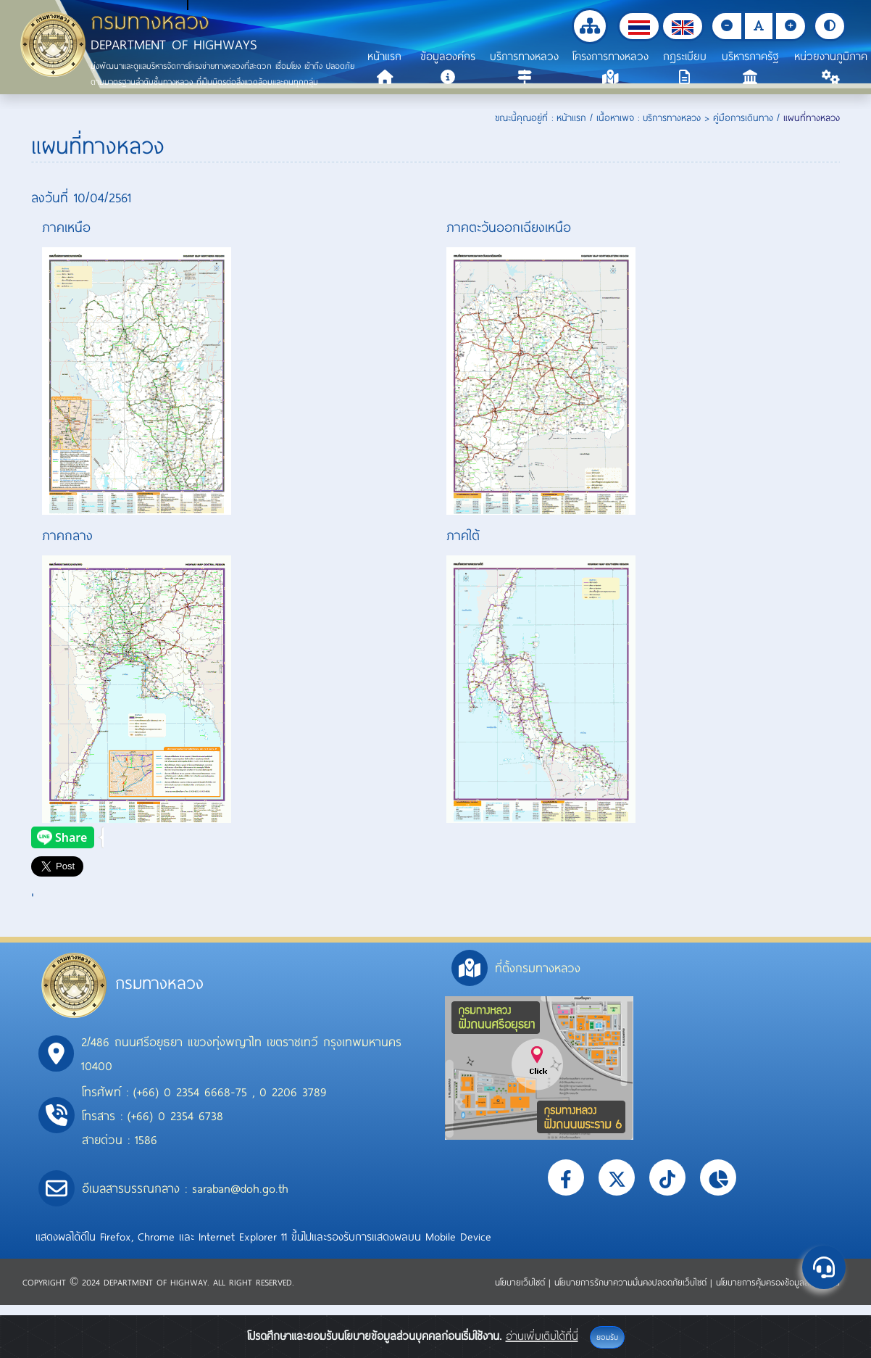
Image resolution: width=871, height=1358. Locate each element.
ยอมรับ (607, 1337)
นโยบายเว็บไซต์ (522, 1281)
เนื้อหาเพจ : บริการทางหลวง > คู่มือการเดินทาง (684, 117)
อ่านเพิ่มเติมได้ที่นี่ (542, 1335)
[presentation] (67, 837)
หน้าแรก (571, 117)
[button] (639, 26)
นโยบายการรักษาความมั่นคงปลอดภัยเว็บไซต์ (632, 1281)
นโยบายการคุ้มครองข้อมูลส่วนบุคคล (778, 1281)
